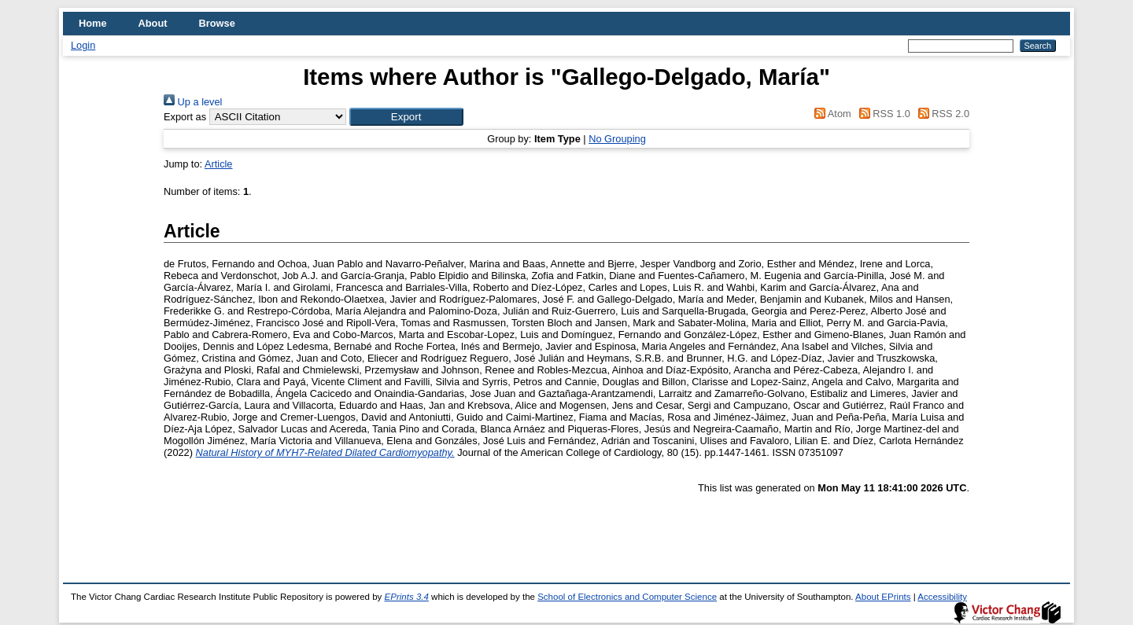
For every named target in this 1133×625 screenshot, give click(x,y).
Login (83, 45)
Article (219, 164)
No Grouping (617, 139)
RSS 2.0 (941, 113)
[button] (406, 117)
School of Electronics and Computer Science (627, 596)
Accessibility (942, 596)
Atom (830, 113)
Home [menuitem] (93, 23)
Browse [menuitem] (217, 23)
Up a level (193, 102)
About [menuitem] (153, 23)
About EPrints (882, 596)
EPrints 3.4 (407, 596)
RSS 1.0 (882, 113)
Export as (185, 117)
